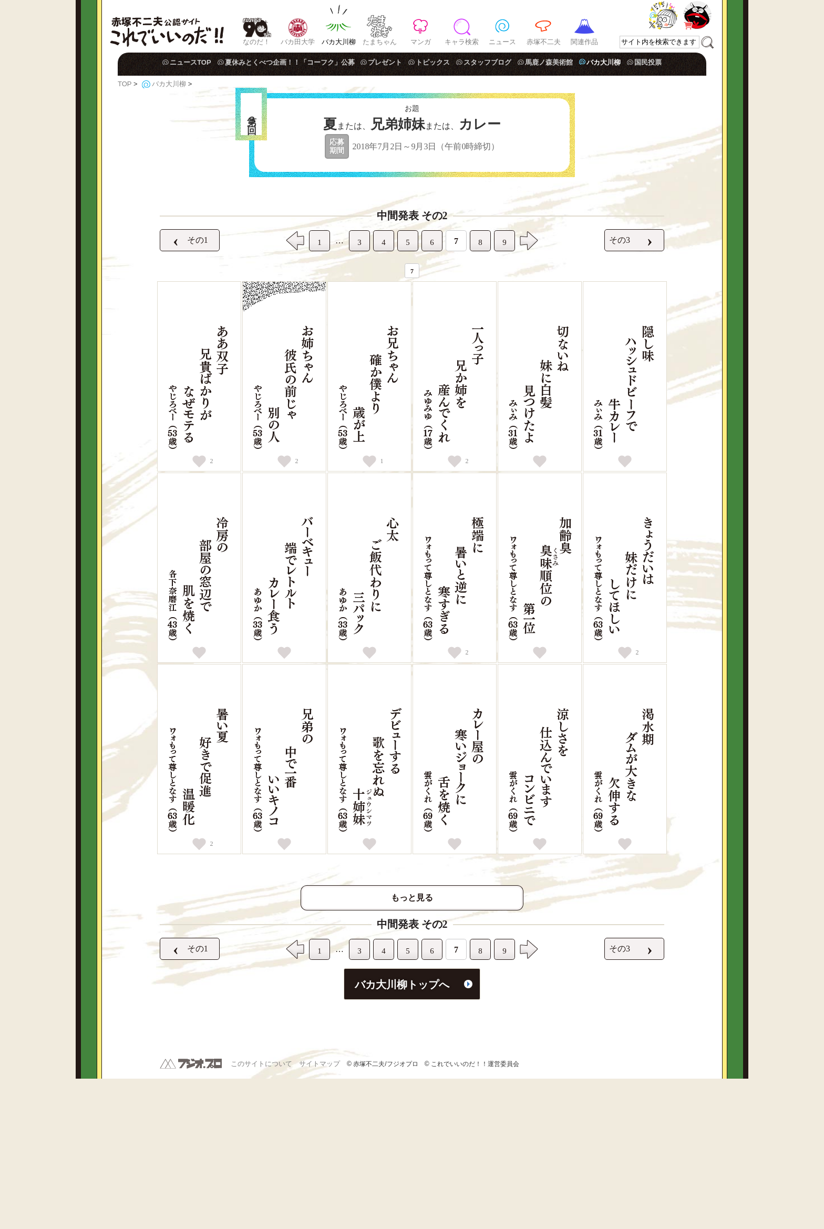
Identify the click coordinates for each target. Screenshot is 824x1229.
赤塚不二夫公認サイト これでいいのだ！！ (167, 26)
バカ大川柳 (339, 42)
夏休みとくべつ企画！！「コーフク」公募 (290, 62)
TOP (124, 84)
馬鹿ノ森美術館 (549, 62)
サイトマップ (319, 1214)
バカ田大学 (298, 42)
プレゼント (385, 62)
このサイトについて (261, 1214)
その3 (631, 390)
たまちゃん (380, 42)
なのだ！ (256, 42)
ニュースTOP (190, 62)
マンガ (420, 42)
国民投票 (648, 62)
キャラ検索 (462, 42)
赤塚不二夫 (544, 42)
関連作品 (584, 42)
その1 (186, 390)
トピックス (433, 62)
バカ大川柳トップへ (402, 1135)
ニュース (502, 42)
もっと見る (412, 1047)
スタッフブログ (487, 62)
